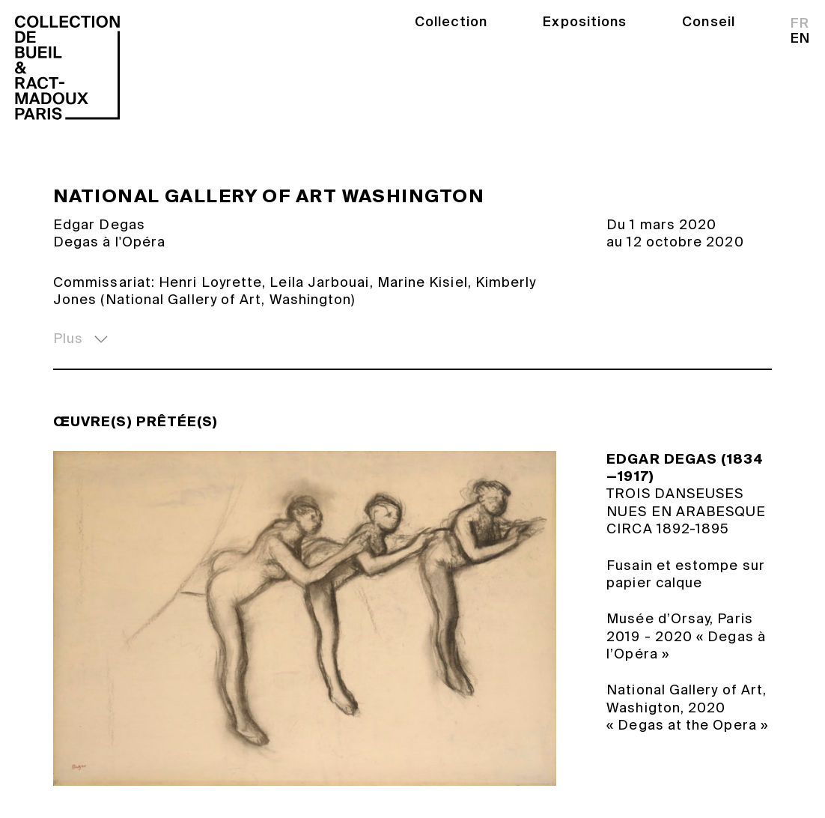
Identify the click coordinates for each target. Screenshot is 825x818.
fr (800, 23)
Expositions (585, 21)
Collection (451, 21)
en (800, 38)
